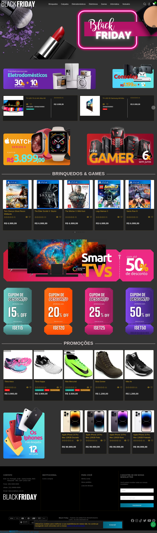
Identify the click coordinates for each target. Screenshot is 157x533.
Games (104, 4)
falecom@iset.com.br (15, 491)
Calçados (65, 4)
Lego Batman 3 (102, 211)
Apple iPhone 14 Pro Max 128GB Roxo (118, 436)
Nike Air (129, 382)
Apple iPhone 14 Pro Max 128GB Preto (94, 436)
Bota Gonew (100, 382)
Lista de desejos (87, 486)
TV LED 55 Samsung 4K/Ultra (113, 98)
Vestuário (126, 4)
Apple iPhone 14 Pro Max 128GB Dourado (70, 436)
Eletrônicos (93, 4)
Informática (114, 4)
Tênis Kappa (40, 382)
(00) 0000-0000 (13, 484)
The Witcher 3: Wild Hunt (75, 211)
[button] (154, 27)
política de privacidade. (76, 526)
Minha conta (85, 479)
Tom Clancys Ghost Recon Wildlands (14, 212)
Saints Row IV (132, 211)
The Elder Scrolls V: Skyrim (45, 211)
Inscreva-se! (137, 505)
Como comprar (47, 479)
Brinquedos (53, 4)
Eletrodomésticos (79, 4)
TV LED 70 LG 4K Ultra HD (36, 98)
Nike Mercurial (71, 382)
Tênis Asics (9, 382)
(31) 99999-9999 (14, 487)
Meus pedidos (86, 482)
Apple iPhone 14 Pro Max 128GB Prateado (142, 436)
